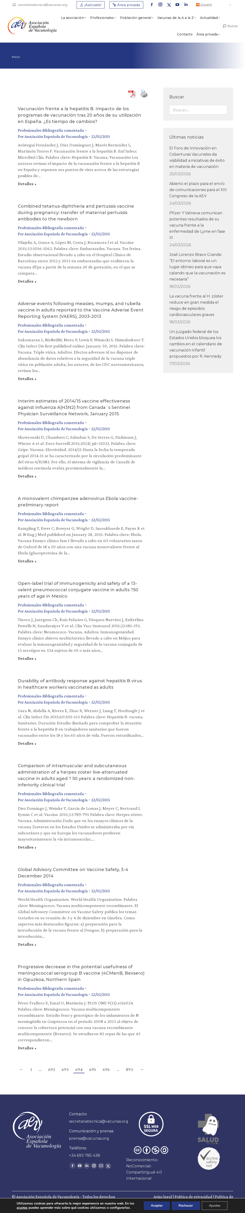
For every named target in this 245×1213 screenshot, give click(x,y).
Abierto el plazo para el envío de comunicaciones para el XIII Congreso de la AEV (198, 189)
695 (92, 1069)
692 (51, 1069)
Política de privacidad (193, 1196)
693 (65, 1069)
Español (204, 5)
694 (79, 1069)
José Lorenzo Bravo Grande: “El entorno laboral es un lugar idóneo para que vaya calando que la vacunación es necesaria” (197, 266)
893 (129, 1069)
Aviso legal (162, 1196)
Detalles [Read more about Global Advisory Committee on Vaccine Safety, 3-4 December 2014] (25, 944)
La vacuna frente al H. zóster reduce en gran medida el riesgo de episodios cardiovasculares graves (196, 305)
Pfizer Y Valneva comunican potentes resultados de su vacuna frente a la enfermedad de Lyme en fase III (197, 225)
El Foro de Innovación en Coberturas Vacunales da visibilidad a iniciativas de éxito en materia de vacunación (197, 157)
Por (53, 136)
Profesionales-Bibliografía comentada (51, 130)
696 (106, 1069)
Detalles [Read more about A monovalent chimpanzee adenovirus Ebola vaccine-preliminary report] (25, 561)
